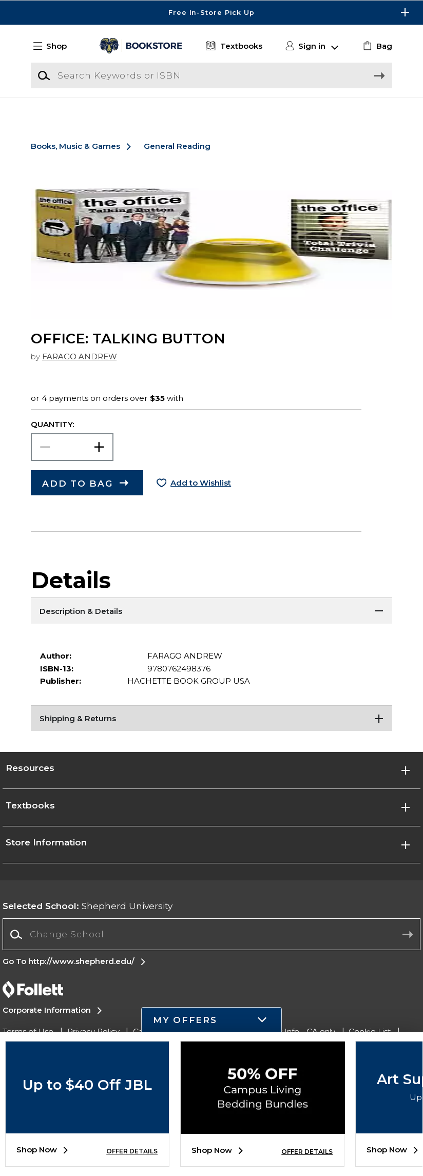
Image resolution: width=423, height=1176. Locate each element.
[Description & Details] (211, 623)
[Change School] (211, 947)
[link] (376, 46)
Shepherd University (87, 919)
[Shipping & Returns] (211, 731)
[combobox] (211, 947)
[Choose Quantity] (72, 460)
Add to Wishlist (200, 496)
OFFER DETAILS (132, 1151)
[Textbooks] (232, 46)
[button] (55, 46)
